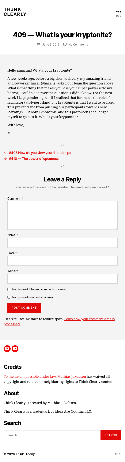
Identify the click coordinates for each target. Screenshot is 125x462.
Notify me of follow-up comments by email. (39, 289)
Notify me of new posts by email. (33, 297)
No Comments (78, 44)
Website (12, 271)
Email (12, 253)
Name (12, 235)
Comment (15, 198)
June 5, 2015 (50, 44)
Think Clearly (25, 454)
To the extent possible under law (30, 376)
